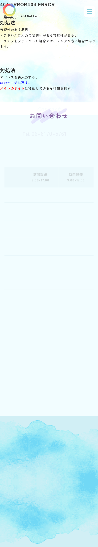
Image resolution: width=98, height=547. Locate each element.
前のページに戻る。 (16, 82)
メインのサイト (12, 88)
